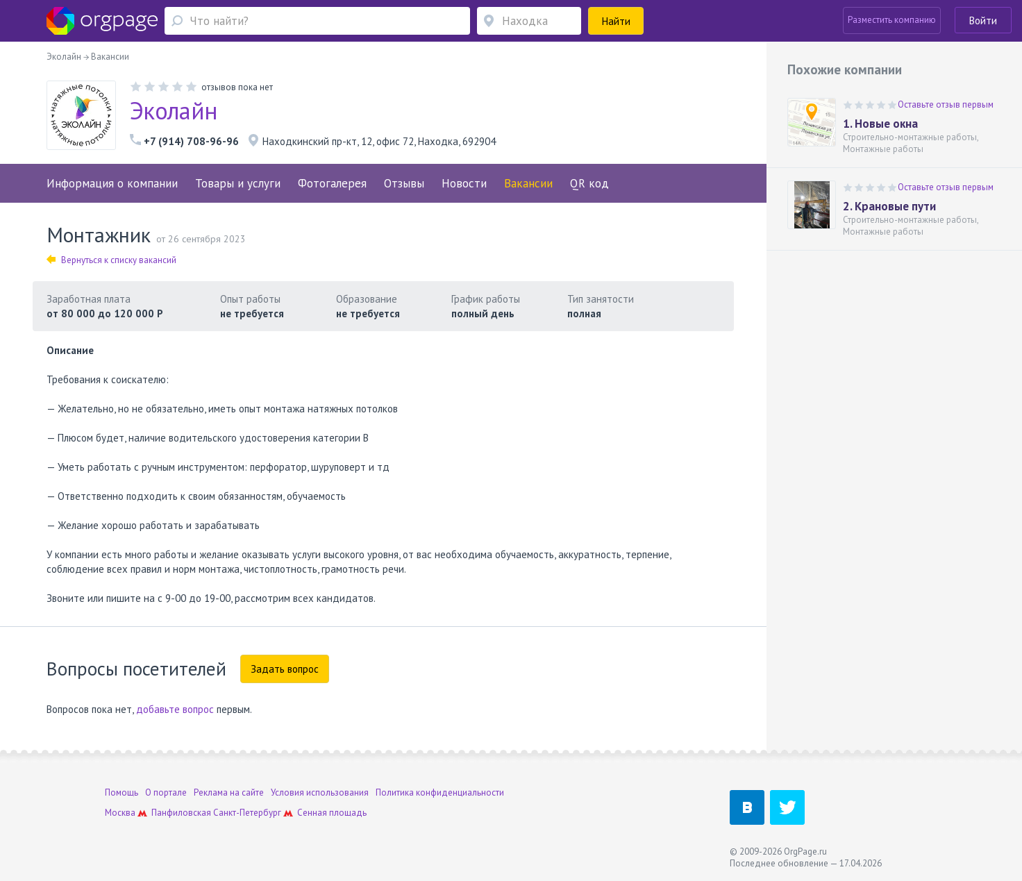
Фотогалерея (332, 183)
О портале (166, 792)
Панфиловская (181, 813)
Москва (120, 813)
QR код (589, 183)
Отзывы (404, 183)
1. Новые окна (880, 123)
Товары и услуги (237, 183)
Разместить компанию (892, 20)
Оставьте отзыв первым (946, 104)
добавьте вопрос (175, 709)
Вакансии (528, 183)
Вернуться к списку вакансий (111, 260)
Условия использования (320, 792)
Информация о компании (112, 183)
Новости (464, 183)
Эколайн (173, 110)
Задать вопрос (285, 669)
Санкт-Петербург (247, 813)
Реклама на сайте (229, 792)
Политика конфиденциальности (440, 792)
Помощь (121, 792)
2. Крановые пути (889, 206)
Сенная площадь (332, 813)
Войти (983, 20)
